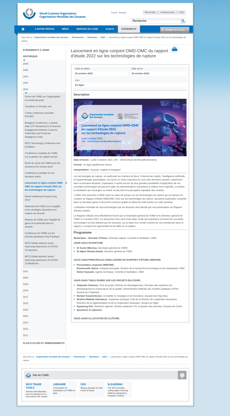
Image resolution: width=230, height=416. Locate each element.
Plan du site (150, 12)
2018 (25, 290)
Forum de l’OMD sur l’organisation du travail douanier (42, 98)
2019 (25, 284)
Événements (78, 37)
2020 (25, 277)
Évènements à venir (36, 50)
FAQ (182, 12)
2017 (25, 297)
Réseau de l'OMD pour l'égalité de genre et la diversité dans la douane (42, 223)
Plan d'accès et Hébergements (44, 343)
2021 (25, 271)
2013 (25, 322)
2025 (25, 70)
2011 (25, 335)
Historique (92, 37)
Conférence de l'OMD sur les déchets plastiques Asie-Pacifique (42, 235)
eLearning (115, 384)
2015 (25, 309)
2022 (103, 37)
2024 (25, 76)
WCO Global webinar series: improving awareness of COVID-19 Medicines (41, 260)
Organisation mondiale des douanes (51, 37)
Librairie (59, 384)
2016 (25, 303)
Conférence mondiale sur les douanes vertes (39, 175)
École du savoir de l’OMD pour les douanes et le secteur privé (42, 165)
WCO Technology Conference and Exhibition (42, 145)
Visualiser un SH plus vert (38, 106)
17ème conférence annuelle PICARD (39, 115)
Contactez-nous (167, 12)
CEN (83, 384)
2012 (25, 329)
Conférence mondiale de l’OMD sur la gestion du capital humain (41, 155)
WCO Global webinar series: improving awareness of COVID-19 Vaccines (41, 246)
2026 (25, 63)
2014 (25, 316)
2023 (25, 82)
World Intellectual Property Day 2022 (41, 198)
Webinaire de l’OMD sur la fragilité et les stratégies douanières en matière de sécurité (42, 210)
